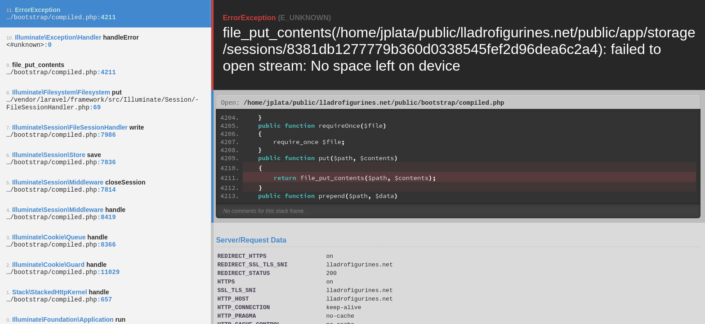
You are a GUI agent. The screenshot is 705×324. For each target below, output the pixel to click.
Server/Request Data (251, 241)
